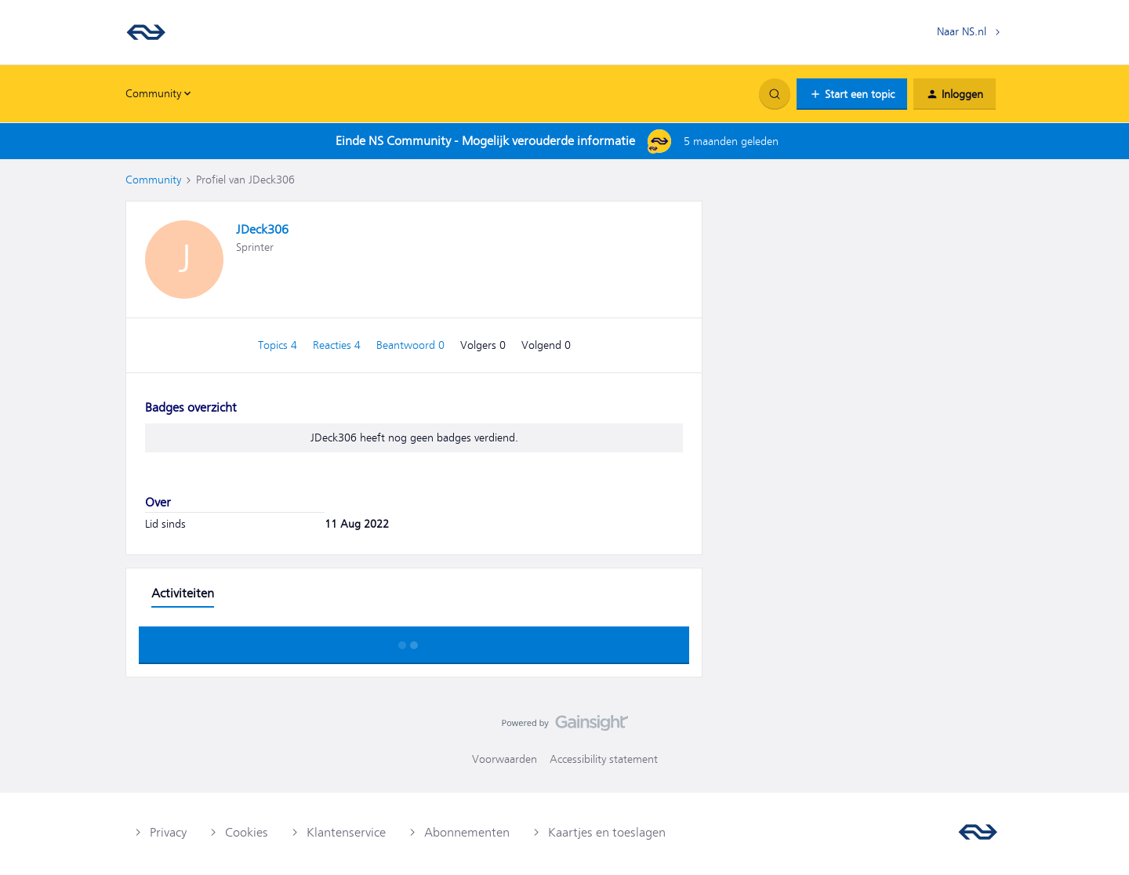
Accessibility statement (604, 759)
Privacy (168, 833)
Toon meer (414, 641)
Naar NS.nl (961, 31)
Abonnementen (467, 833)
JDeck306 (262, 230)
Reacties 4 (338, 345)
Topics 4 (279, 345)
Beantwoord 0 (412, 345)
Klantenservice (346, 833)
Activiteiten (182, 593)
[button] (852, 94)
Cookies (246, 833)
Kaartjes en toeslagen (607, 833)
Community (153, 179)
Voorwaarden (504, 759)
